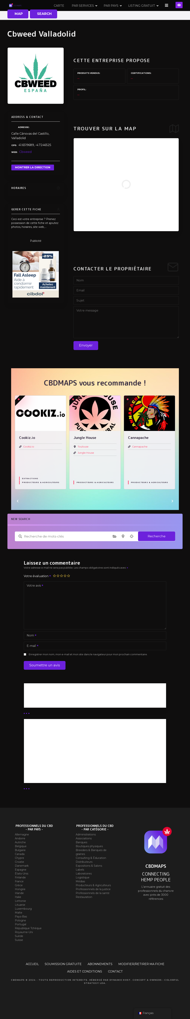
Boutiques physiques (89, 859)
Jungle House (86, 465)
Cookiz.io (28, 459)
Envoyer (86, 359)
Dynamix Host (120, 993)
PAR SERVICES (83, 12)
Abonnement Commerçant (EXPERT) (55, 775)
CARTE (59, 12)
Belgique (21, 859)
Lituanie (20, 918)
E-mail (31, 659)
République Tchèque (28, 941)
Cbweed (25, 165)
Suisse (19, 953)
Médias (80, 894)
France (19, 894)
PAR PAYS (111, 12)
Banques (81, 855)
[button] (17, 514)
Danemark (22, 879)
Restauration (84, 910)
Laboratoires (84, 886)
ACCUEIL (32, 977)
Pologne (20, 933)
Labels (80, 883)
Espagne (20, 883)
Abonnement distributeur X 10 (50, 765)
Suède (19, 949)
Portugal (20, 937)
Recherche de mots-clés (20, 549)
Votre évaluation (37, 589)
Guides (32, 714)
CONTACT (115, 984)
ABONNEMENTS (100, 977)
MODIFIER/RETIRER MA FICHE (141, 977)
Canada (19, 867)
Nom (30, 649)
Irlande (19, 906)
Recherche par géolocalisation (131, 549)
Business (33, 710)
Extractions (30, 492)
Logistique (82, 890)
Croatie (19, 875)
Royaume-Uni (24, 945)
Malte (18, 925)
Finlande (20, 890)
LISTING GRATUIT (142, 12)
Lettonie (20, 914)
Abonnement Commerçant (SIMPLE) (55, 785)
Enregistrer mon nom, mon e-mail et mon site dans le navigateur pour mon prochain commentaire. (88, 667)
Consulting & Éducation (91, 871)
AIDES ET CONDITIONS (84, 984)
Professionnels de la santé (92, 906)
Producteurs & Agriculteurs (40, 496)
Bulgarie (20, 863)
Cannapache (140, 459)
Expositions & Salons (89, 879)
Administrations (86, 847)
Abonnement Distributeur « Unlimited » (57, 745)
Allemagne (22, 847)
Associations (84, 851)
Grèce (19, 898)
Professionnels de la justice (93, 902)
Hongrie (20, 902)
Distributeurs (84, 875)
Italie (18, 910)
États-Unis (21, 886)
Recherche (157, 549)
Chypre (19, 871)
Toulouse (83, 459)
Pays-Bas (21, 929)
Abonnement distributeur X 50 (50, 755)
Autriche (20, 855)
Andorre (20, 851)
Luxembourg (23, 922)
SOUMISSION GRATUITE (63, 977)
